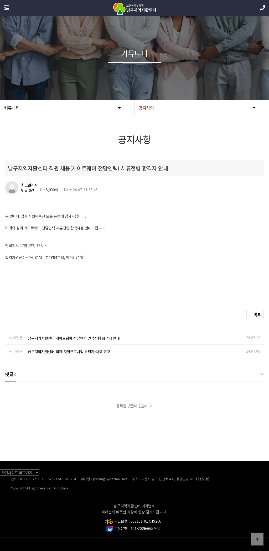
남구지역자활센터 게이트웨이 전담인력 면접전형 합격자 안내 (74, 338)
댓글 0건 (27, 190)
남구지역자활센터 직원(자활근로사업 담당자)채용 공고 (69, 351)
